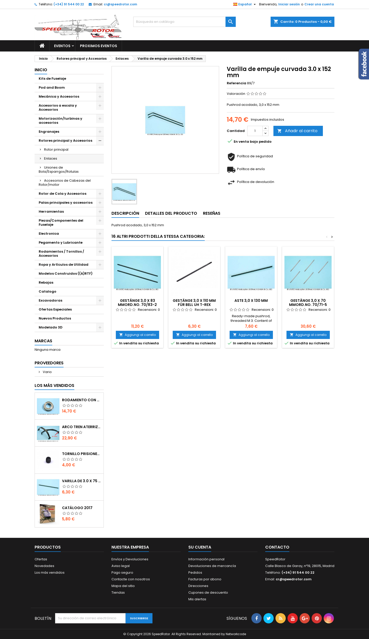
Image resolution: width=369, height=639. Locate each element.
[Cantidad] (255, 131)
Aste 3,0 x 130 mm (251, 300)
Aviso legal (120, 565)
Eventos (62, 45)
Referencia (236, 83)
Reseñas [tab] (211, 213)
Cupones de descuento (208, 592)
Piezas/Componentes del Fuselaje (61, 222)
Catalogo (47, 291)
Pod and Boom (52, 87)
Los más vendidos (54, 385)
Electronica (49, 233)
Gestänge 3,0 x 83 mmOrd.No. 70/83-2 (137, 302)
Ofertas (41, 559)
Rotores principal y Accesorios (65, 140)
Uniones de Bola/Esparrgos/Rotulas (59, 169)
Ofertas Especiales (55, 309)
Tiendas (118, 592)
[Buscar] (184, 22)
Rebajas (46, 282)
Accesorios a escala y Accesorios (58, 107)
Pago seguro (122, 572)
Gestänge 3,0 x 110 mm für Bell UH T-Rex (194, 302)
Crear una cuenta (319, 4)
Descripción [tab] (125, 213)
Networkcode (236, 634)
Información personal (206, 559)
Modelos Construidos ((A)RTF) (66, 273)
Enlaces (50, 158)
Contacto (277, 547)
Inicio (41, 70)
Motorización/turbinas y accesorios (60, 120)
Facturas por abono (204, 579)
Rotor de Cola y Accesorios (62, 193)
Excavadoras (50, 300)
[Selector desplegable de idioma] (245, 4)
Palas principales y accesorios (66, 202)
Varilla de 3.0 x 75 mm (81, 481)
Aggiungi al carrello (137, 335)
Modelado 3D (51, 327)
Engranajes (49, 131)
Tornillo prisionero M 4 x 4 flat (81, 454)
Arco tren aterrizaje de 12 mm (81, 427)
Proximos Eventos (98, 45)
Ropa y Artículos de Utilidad (63, 264)
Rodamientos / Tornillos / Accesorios (61, 253)
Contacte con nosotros (130, 579)
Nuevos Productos (55, 318)
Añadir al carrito (297, 131)
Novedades (44, 565)
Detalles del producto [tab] (171, 213)
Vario (47, 371)
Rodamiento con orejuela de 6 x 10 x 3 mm (81, 400)
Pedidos (195, 572)
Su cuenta (199, 547)
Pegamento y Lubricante (61, 242)
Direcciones (198, 585)
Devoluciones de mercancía (212, 565)
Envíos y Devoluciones (129, 559)
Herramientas (51, 211)
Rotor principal (56, 149)
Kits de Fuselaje (52, 78)
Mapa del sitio (123, 585)
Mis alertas (197, 599)
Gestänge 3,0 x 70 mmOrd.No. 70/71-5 (308, 302)
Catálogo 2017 (77, 508)
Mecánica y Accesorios (59, 96)
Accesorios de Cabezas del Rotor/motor (65, 182)
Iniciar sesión (289, 4)
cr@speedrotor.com (120, 4)
